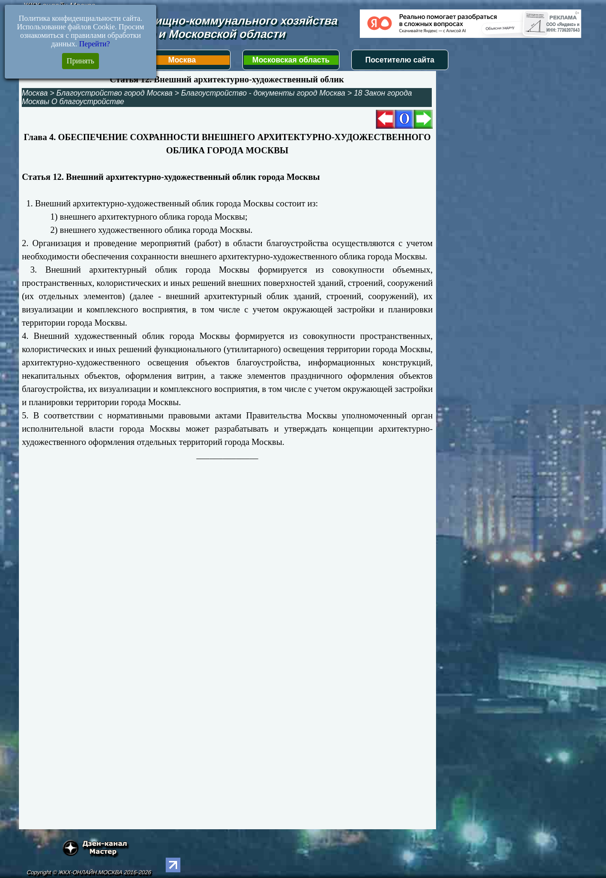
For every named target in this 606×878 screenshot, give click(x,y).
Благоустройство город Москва (114, 93)
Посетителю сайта (400, 60)
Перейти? (94, 44)
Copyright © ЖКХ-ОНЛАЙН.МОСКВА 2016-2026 (89, 872)
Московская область (291, 60)
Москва (182, 60)
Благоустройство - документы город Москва (263, 93)
